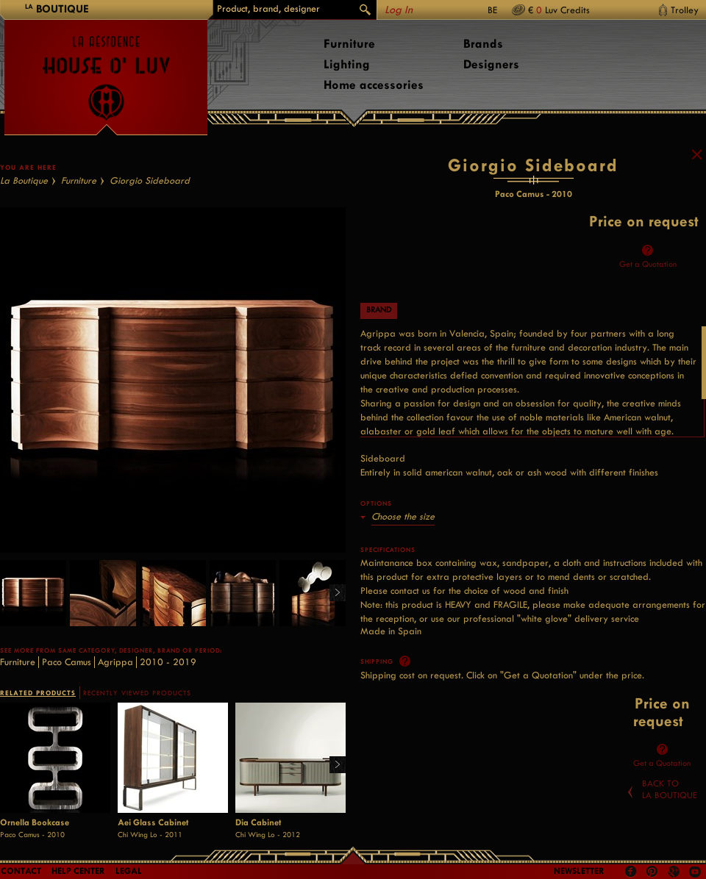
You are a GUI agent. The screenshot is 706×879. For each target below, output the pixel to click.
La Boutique (24, 215)
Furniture (349, 44)
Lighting (347, 64)
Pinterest (652, 872)
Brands (483, 44)
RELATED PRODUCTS (38, 728)
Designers (491, 64)
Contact (21, 871)
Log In (399, 10)
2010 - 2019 (168, 697)
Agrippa (115, 697)
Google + (675, 873)
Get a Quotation (648, 299)
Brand (378, 345)
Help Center (78, 871)
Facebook (631, 872)
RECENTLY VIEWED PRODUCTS (137, 728)
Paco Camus (66, 697)
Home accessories (374, 85)
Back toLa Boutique (669, 824)
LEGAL (128, 871)
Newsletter (579, 871)
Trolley (685, 9)
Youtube (695, 872)
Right (332, 628)
